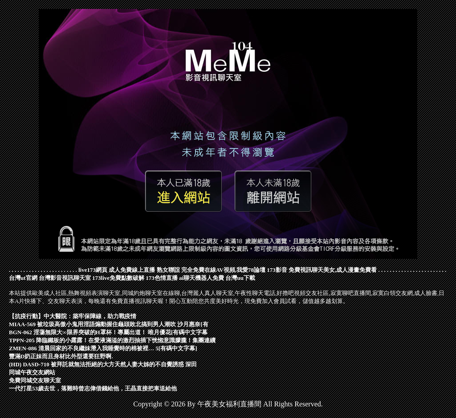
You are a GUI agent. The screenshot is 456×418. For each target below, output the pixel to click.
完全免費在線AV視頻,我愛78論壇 (223, 269)
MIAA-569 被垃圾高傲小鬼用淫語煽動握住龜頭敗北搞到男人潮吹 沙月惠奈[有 (108, 324)
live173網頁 (92, 269)
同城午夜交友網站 (32, 372)
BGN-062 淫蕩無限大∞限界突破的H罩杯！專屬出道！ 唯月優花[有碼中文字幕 (108, 332)
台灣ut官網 (23, 278)
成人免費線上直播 (132, 269)
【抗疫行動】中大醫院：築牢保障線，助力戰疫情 (72, 316)
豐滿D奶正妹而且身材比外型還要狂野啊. (61, 356)
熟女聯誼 (168, 269)
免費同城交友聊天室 (35, 380)
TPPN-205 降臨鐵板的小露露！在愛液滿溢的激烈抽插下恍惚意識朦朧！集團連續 (112, 340)
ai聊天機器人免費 (201, 278)
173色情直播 (162, 278)
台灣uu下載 (240, 278)
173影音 (277, 269)
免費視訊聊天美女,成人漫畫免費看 (333, 269)
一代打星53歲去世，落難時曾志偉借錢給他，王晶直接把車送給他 (93, 388)
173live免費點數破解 (118, 278)
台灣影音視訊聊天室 (65, 278)
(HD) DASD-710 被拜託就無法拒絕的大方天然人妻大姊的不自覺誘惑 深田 (103, 364)
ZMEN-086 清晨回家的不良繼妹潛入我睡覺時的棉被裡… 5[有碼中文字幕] (103, 348)
